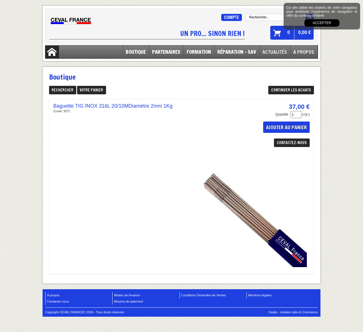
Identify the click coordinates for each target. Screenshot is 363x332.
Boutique (136, 52)
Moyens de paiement (128, 301)
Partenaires (166, 52)
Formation (199, 52)
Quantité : (282, 114)
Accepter (322, 23)
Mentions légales (260, 295)
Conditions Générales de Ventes (203, 295)
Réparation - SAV (236, 52)
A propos (53, 295)
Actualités (274, 52)
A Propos (303, 52)
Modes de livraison (127, 295)
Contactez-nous (58, 301)
